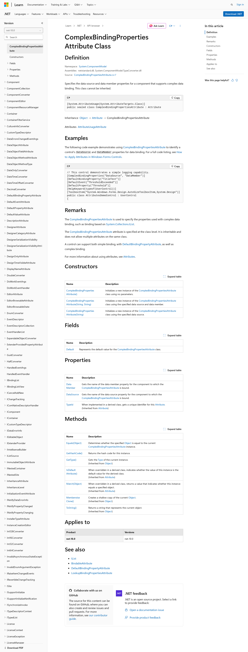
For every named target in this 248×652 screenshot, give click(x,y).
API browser (93, 25)
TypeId (69, 404)
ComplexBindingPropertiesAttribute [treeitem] (26, 48)
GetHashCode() (74, 453)
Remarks (210, 41)
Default (70, 349)
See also (210, 68)
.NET (79, 25)
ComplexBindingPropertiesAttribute (144, 147)
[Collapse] (42, 23)
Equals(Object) (73, 443)
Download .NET (233, 14)
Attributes (129, 256)
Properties (211, 54)
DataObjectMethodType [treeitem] (19, 164)
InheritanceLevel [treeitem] (15, 487)
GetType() (71, 459)
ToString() (71, 507)
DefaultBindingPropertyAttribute (141, 244)
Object (83, 118)
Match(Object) (74, 483)
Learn (68, 25)
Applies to (211, 64)
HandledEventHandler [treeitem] (18, 374)
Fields (209, 50)
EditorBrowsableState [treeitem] (18, 306)
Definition (211, 32)
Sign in (240, 4)
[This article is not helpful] (237, 80)
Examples (211, 36)
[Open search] (231, 5)
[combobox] (23, 30)
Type (100, 459)
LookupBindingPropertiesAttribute (91, 573)
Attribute (97, 118)
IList (73, 558)
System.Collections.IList (120, 224)
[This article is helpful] (232, 80)
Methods (211, 59)
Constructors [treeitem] (16, 56)
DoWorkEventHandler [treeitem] (18, 288)
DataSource (72, 394)
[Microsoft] (6, 4)
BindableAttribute (81, 563)
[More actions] (180, 26)
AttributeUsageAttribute (92, 127)
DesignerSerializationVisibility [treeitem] (22, 239)
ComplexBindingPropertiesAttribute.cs (94, 74)
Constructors (213, 45)
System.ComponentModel (92, 66)
